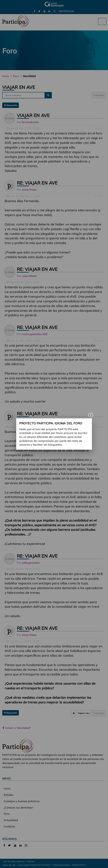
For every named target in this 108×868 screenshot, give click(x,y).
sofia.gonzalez (31, 562)
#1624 (99, 426)
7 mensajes (98, 95)
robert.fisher (29, 276)
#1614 (99, 340)
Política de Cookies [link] (61, 865)
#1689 (99, 641)
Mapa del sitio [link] (9, 865)
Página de (84, 713)
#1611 (99, 282)
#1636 (99, 569)
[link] (34, 11)
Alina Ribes (29, 189)
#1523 (99, 128)
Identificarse (66, 11)
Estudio (8, 795)
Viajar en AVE (18, 87)
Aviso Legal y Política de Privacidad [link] (34, 865)
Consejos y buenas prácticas (22, 801)
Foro (6, 813)
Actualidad (11, 820)
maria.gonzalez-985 (34, 334)
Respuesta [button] (10, 105)
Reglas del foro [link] (79, 865)
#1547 (99, 196)
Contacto (9, 826)
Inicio (5, 76)
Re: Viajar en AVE (37, 183)
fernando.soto (30, 122)
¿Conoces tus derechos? (18, 807)
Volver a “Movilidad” (16, 728)
